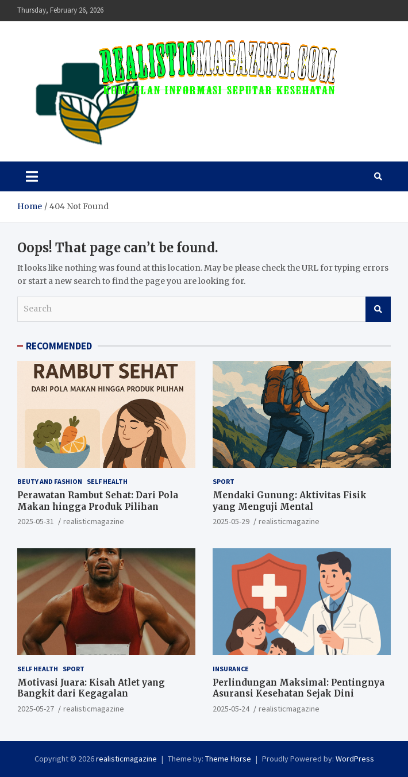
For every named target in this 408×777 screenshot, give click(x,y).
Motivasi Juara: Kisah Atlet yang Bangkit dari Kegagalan (91, 688)
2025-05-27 (35, 708)
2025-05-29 (231, 521)
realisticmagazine (93, 521)
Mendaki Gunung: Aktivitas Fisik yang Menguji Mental (290, 501)
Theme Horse (228, 758)
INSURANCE (231, 668)
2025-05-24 (231, 708)
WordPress (355, 758)
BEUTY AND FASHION (49, 481)
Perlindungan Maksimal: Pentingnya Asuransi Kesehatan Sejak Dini (298, 688)
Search (378, 309)
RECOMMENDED (59, 346)
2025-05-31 (35, 521)
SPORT (223, 481)
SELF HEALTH (107, 481)
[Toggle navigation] (32, 176)
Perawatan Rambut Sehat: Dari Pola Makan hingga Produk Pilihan (97, 501)
